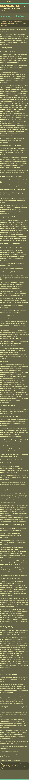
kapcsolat (25, 6)
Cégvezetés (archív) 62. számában (16, 29)
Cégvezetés (10, 5)
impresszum (25, 777)
